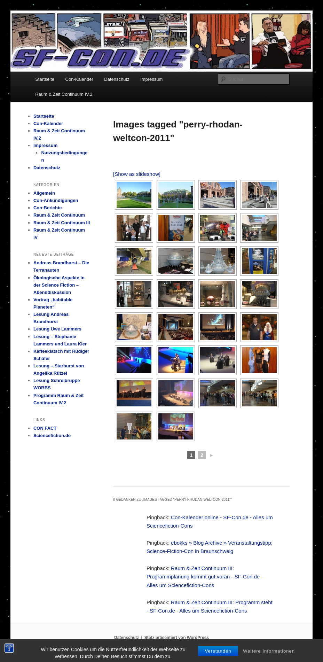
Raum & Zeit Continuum (59, 215)
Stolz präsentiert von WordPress (176, 637)
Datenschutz (116, 79)
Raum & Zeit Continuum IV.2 (63, 94)
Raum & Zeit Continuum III (61, 222)
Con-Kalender (79, 79)
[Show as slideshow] (136, 174)
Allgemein (44, 193)
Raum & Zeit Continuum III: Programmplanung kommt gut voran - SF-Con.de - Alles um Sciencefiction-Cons (205, 576)
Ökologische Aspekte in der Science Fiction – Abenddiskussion (59, 285)
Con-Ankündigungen (55, 200)
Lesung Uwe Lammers (57, 329)
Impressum (151, 79)
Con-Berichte (47, 207)
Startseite (44, 79)
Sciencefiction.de (52, 435)
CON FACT (44, 428)
